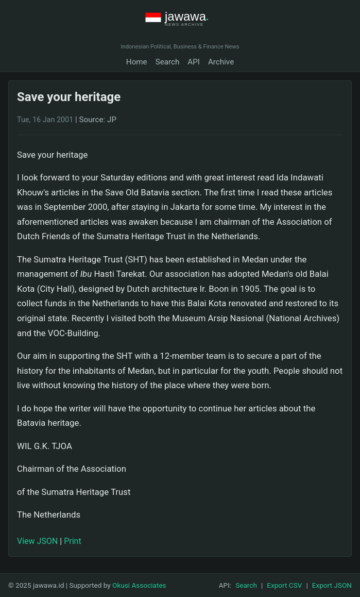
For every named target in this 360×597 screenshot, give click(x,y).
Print (72, 541)
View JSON (37, 541)
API (193, 62)
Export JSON (332, 585)
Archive (221, 62)
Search (168, 62)
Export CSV (284, 585)
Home (136, 62)
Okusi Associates (139, 585)
